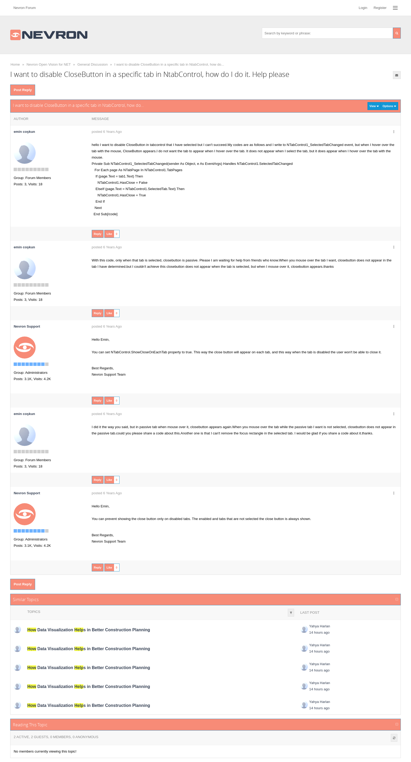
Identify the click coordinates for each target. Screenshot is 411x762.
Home (15, 64)
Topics (33, 612)
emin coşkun (24, 132)
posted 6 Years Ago (107, 132)
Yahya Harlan (319, 626)
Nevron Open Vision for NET (48, 64)
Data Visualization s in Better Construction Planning (88, 630)
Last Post (310, 612)
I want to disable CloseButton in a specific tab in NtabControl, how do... (169, 64)
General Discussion (92, 64)
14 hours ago (319, 632)
